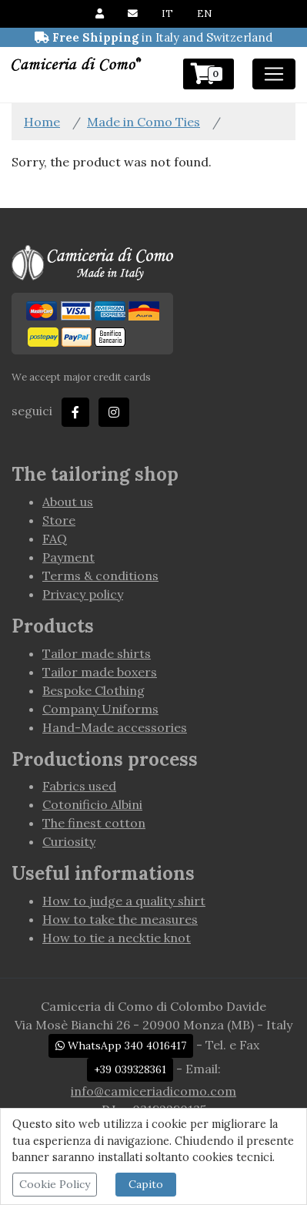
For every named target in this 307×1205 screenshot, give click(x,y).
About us (67, 501)
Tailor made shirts (96, 653)
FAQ (54, 538)
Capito (145, 1184)
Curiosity (68, 841)
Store (58, 520)
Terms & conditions (100, 575)
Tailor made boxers (99, 672)
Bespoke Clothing (93, 690)
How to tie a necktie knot (116, 937)
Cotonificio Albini (92, 804)
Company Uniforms (100, 709)
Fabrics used (79, 786)
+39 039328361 (130, 1069)
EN (204, 13)
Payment (68, 557)
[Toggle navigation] (273, 74)
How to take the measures (120, 919)
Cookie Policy (54, 1184)
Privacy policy (82, 594)
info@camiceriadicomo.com (153, 1091)
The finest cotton (93, 823)
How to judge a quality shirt (123, 900)
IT (167, 13)
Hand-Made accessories (114, 727)
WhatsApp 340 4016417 (120, 1045)
